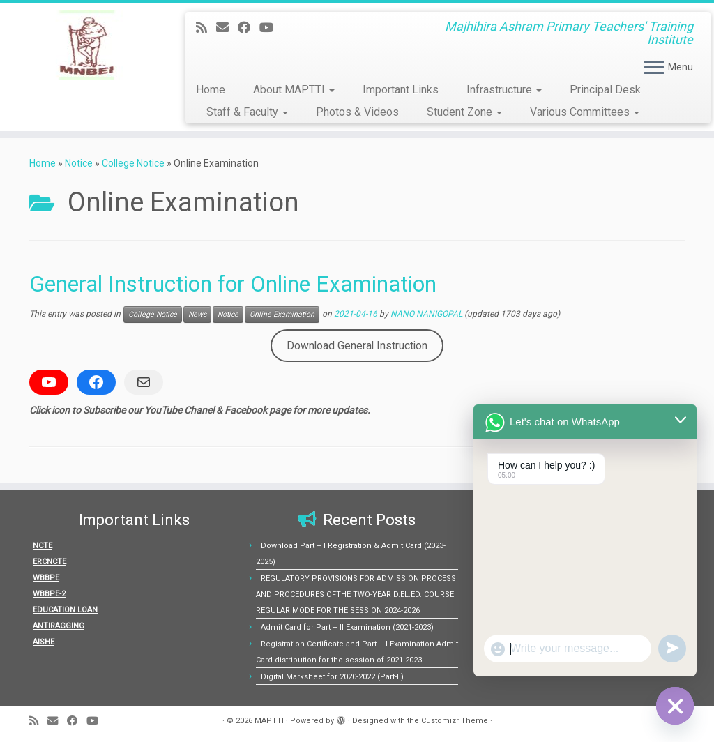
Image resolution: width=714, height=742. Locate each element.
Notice (79, 163)
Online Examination (282, 314)
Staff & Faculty (247, 112)
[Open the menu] (654, 68)
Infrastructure (504, 89)
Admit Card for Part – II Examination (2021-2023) (347, 627)
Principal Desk (605, 89)
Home (210, 89)
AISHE (43, 641)
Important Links (401, 89)
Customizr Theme (454, 720)
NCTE (42, 545)
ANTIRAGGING (58, 625)
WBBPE (46, 577)
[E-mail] (227, 27)
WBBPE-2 (49, 593)
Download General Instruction (357, 345)
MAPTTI (269, 720)
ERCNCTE (49, 561)
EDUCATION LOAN (65, 609)
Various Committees (584, 112)
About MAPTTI (294, 89)
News (197, 314)
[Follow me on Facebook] (248, 27)
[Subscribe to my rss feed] (206, 27)
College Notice (133, 163)
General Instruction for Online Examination (232, 284)
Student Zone (464, 112)
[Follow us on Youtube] (270, 27)
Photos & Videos (357, 112)
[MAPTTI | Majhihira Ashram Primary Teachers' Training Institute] (83, 45)
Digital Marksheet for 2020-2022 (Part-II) (332, 676)
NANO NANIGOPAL (426, 314)
